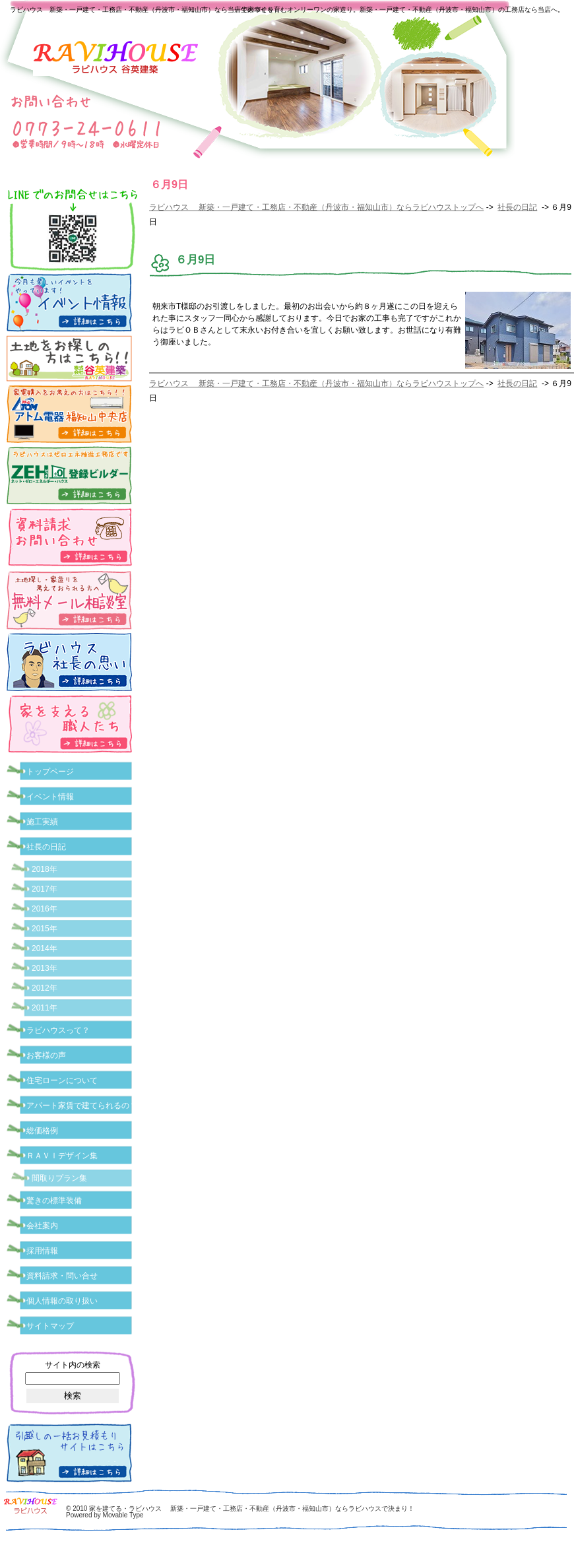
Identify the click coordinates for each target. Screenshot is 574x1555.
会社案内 (42, 1225)
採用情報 (42, 1250)
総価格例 (42, 1130)
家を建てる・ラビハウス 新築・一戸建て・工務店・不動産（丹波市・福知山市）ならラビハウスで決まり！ (251, 1508)
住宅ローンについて (62, 1080)
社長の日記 (517, 207)
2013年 (44, 968)
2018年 (44, 869)
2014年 (44, 948)
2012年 (44, 988)
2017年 (44, 889)
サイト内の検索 (72, 1365)
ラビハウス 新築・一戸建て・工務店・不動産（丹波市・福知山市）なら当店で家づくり (142, 9)
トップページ (50, 771)
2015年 (44, 928)
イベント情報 (50, 796)
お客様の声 (46, 1055)
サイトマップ (50, 1326)
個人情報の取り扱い (62, 1301)
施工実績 (42, 821)
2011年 (44, 1007)
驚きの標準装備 (54, 1200)
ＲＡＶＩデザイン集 (62, 1155)
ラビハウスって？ (58, 1030)
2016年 (44, 908)
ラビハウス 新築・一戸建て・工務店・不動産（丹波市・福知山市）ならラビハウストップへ (316, 207)
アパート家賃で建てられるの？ (81, 1105)
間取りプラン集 (59, 1178)
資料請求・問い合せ (62, 1275)
